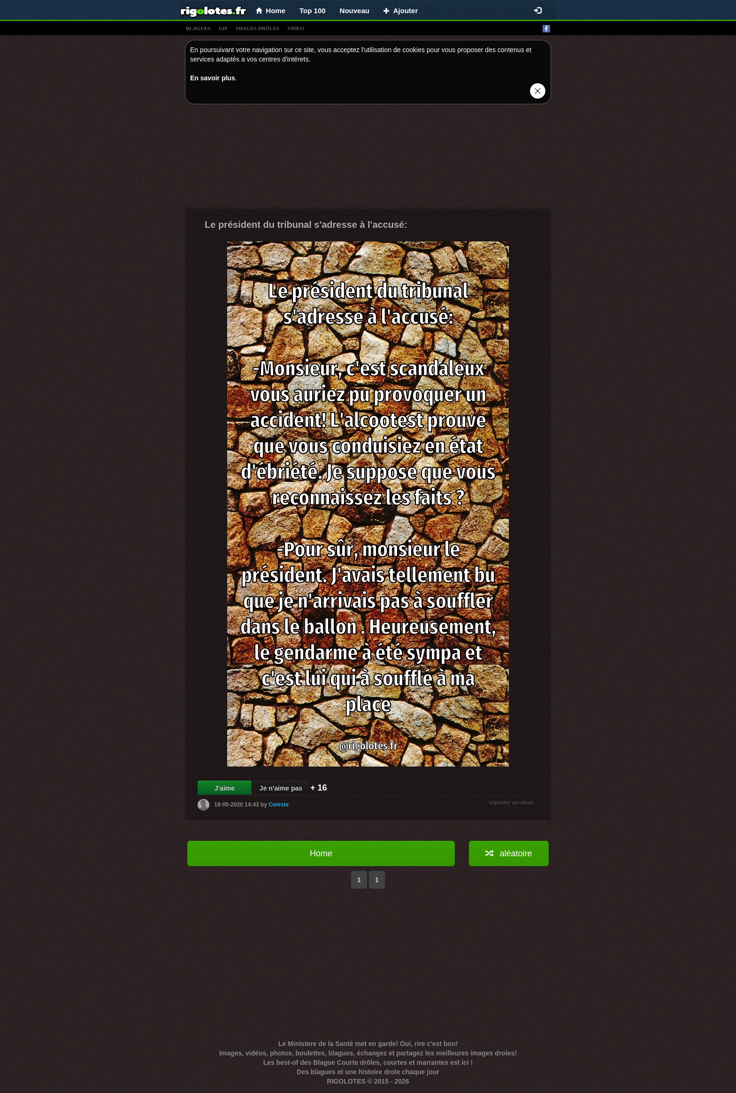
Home (321, 853)
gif (223, 28)
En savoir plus (212, 78)
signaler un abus (511, 802)
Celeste (278, 804)
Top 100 (312, 11)
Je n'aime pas (281, 788)
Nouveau (354, 11)
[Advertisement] (368, 158)
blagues (198, 28)
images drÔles (257, 28)
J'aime (225, 788)
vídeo (295, 28)
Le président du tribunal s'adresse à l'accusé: (306, 224)
